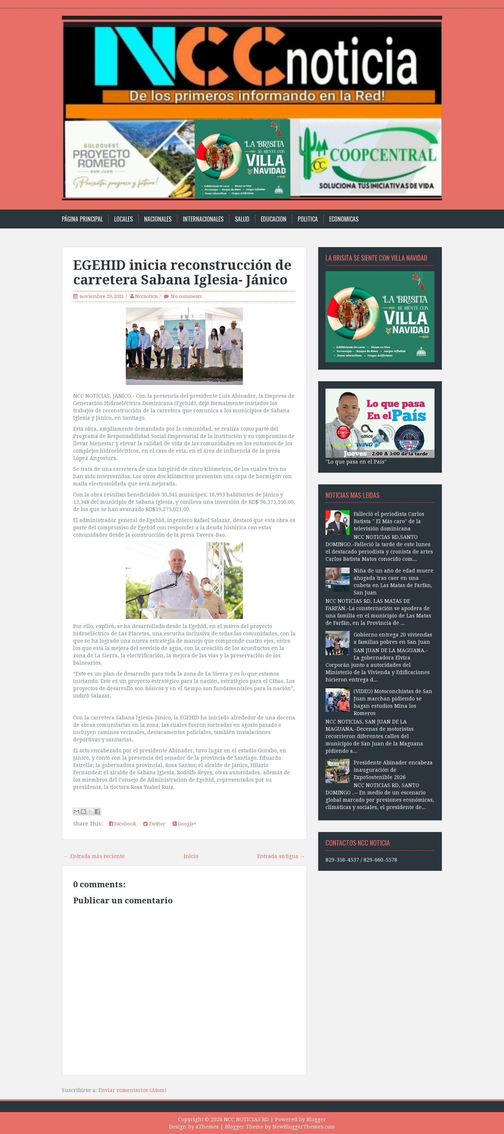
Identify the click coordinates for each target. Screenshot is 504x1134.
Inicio (191, 856)
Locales (123, 219)
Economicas (343, 219)
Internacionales (203, 219)
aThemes (207, 1127)
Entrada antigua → (281, 856)
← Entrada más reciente (94, 856)
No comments (186, 296)
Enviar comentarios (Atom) (132, 1090)
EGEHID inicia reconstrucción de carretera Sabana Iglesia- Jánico (182, 272)
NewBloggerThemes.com (303, 1127)
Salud (242, 219)
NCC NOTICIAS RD (246, 1119)
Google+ (184, 824)
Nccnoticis (146, 296)
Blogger (316, 1119)
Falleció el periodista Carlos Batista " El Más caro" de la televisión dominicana (389, 521)
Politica (308, 219)
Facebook (122, 824)
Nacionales (158, 219)
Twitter (154, 824)
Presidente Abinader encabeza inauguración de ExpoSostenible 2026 (393, 770)
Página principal (82, 219)
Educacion (273, 219)
